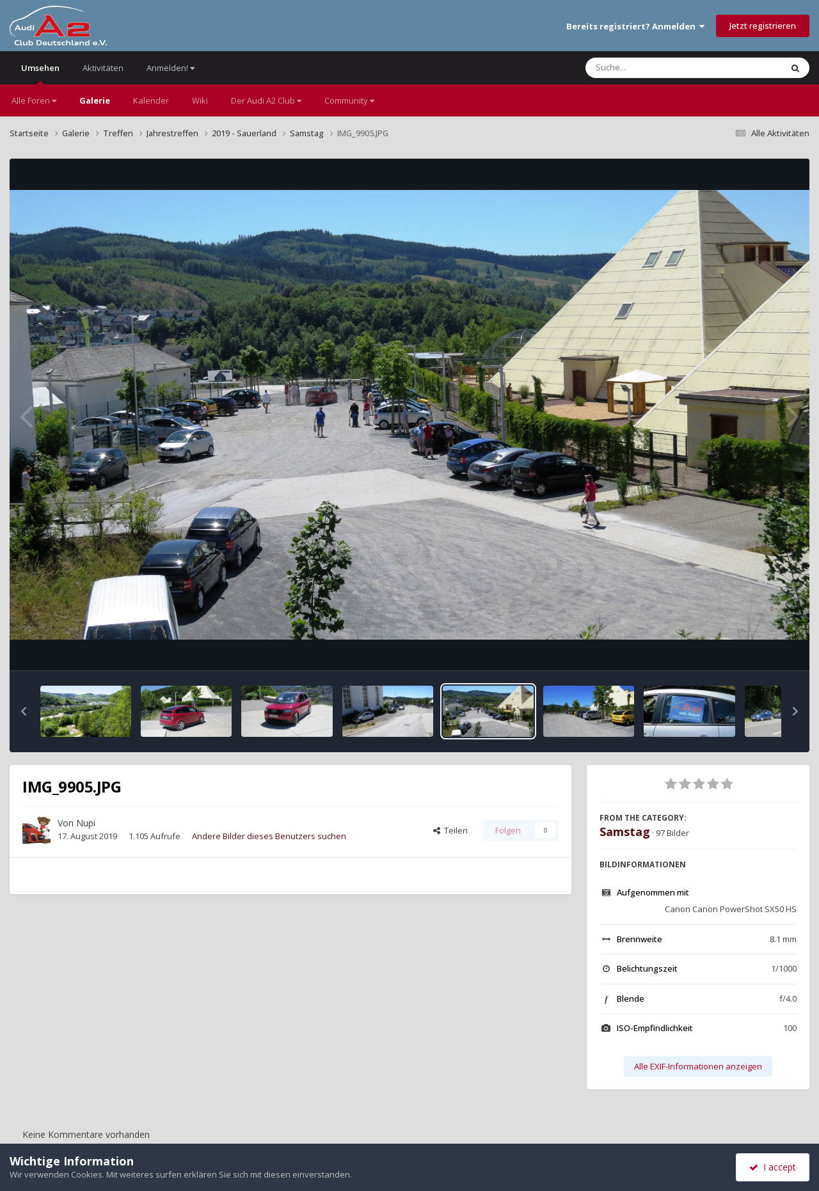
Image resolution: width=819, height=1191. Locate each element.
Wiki (200, 100)
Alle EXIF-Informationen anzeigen (698, 1066)
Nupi (85, 823)
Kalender (151, 100)
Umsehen (40, 73)
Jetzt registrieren (762, 25)
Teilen (450, 830)
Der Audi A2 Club (266, 100)
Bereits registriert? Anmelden (635, 26)
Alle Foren (34, 100)
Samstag (625, 831)
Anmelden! (171, 68)
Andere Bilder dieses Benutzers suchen (269, 836)
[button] (24, 711)
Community (349, 100)
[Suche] (657, 68)
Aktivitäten (103, 68)
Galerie (94, 100)
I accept (772, 1167)
